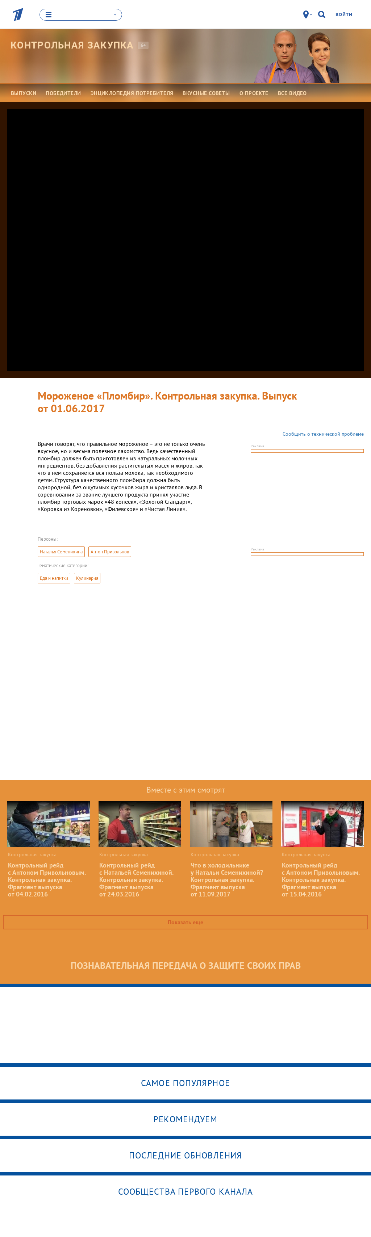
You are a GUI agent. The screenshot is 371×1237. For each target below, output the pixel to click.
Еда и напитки (54, 578)
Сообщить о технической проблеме (323, 434)
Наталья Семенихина (61, 552)
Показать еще (185, 922)
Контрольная (72, 45)
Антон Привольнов (110, 552)
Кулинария (87, 578)
